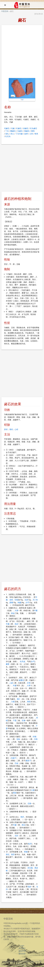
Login (22, 946)
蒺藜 (11, 603)
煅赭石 (27, 131)
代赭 (13, 128)
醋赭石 (13, 131)
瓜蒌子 (13, 758)
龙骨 (11, 600)
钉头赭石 (33, 128)
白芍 (27, 603)
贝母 (36, 739)
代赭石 (6, 128)
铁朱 (36, 134)
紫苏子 (28, 761)
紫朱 (33, 131)
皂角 (18, 739)
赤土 (12, 134)
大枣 (29, 686)
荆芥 (22, 817)
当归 (16, 836)
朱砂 (16, 624)
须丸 (7, 134)
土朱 (31, 134)
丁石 (7, 131)
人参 (11, 683)
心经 (16, 429)
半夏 (36, 610)
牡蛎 (16, 600)
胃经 (11, 429)
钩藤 (19, 603)
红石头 (8, 136)
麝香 (7, 664)
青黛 (26, 852)
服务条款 (22, 954)
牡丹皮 (22, 661)
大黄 (16, 610)
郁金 (13, 613)
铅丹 (30, 844)
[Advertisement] (22, 52)
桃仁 (18, 699)
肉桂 (14, 793)
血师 (26, 134)
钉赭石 (18, 128)
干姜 (14, 720)
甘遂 (23, 720)
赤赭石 (25, 128)
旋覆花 (21, 680)
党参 (29, 887)
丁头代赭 (19, 134)
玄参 (26, 600)
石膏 (29, 803)
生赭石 (20, 131)
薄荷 (29, 702)
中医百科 (4, 11)
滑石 (23, 825)
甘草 (29, 683)
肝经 (6, 429)
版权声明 (22, 951)
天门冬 (35, 600)
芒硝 (16, 763)
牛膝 (14, 825)
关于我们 (22, 948)
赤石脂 (30, 868)
